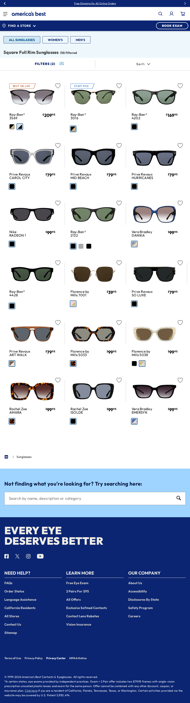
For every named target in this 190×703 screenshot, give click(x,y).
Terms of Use (12, 658)
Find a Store (19, 26)
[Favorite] (58, 83)
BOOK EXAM (172, 26)
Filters (49, 64)
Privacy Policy (34, 658)
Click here (31, 690)
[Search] (90, 498)
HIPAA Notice (78, 658)
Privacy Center (56, 658)
